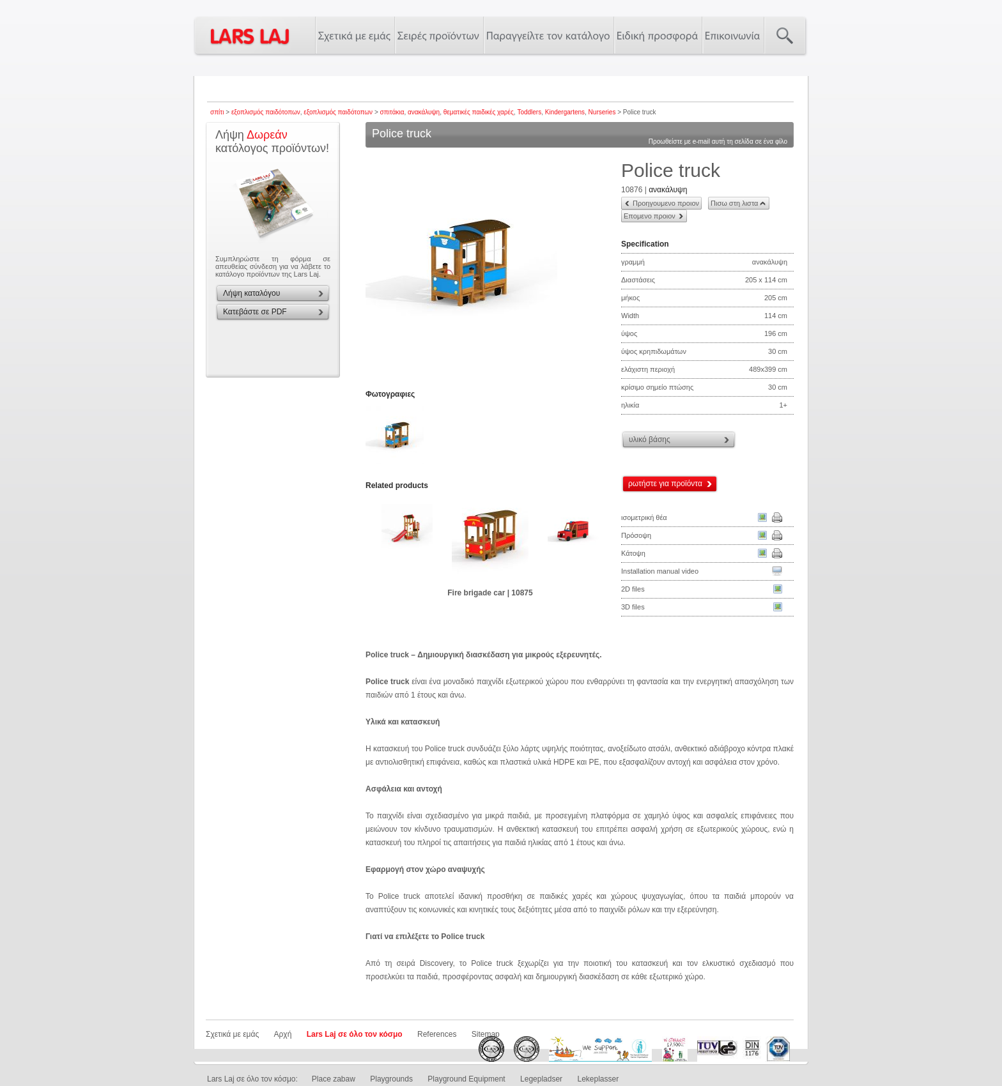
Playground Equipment (466, 1079)
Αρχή (283, 1034)
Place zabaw (333, 1079)
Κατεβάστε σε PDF (255, 311)
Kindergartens (565, 112)
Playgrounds (391, 1079)
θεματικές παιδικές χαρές (478, 112)
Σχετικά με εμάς (232, 1034)
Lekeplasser (598, 1079)
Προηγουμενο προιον (666, 203)
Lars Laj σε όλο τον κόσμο (355, 1034)
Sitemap (486, 1034)
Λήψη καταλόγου (251, 293)
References (436, 1034)
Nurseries (602, 112)
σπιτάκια (392, 112)
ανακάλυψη (424, 112)
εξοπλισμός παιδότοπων (265, 112)
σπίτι (217, 112)
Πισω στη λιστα (734, 203)
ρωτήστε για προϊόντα (665, 483)
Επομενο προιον (649, 216)
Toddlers (529, 112)
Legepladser (541, 1079)
